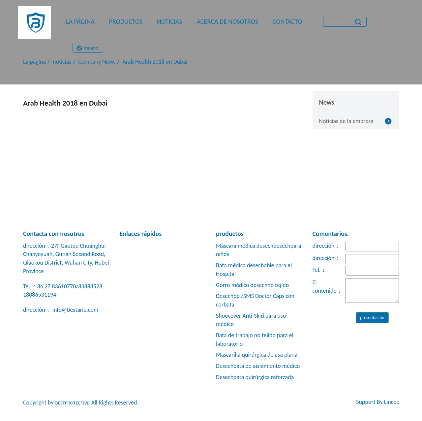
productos (126, 21)
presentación (372, 317)
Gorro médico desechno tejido (252, 285)
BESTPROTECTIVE (72, 403)
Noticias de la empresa (346, 121)
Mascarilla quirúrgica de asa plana (256, 354)
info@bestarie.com (74, 309)
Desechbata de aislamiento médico (258, 366)
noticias (169, 21)
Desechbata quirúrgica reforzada (255, 377)
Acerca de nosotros (227, 21)
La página (80, 21)
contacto (287, 21)
